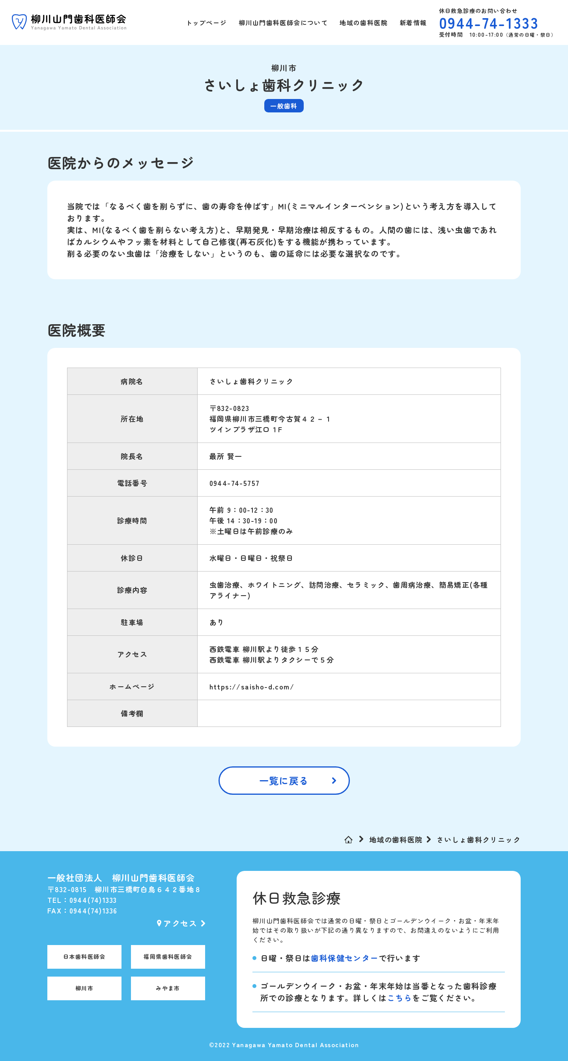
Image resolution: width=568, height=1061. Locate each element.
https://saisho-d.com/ (251, 686)
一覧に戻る (284, 780)
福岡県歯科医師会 (168, 956)
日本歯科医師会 (84, 956)
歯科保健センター (344, 958)
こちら (399, 997)
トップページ (206, 22)
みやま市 (168, 988)
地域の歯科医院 (364, 22)
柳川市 (84, 988)
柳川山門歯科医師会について (283, 22)
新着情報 (413, 22)
